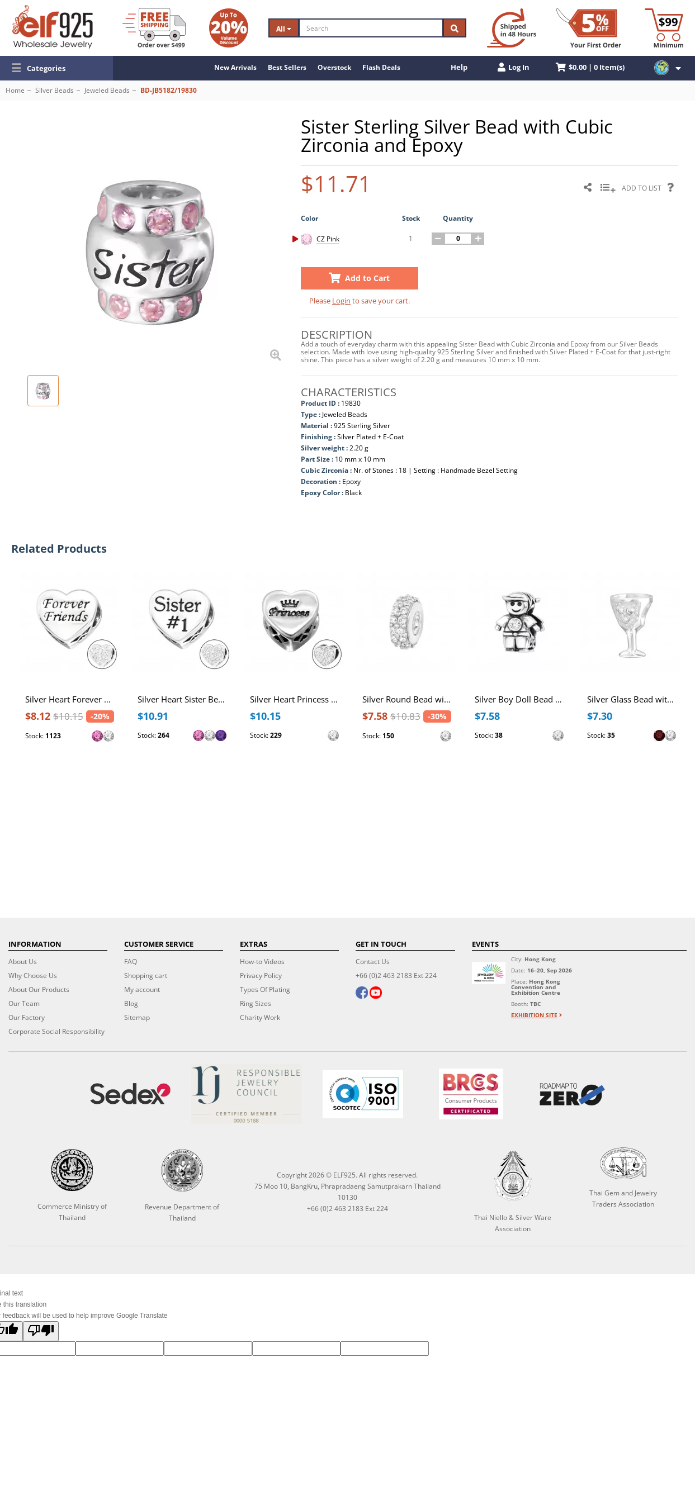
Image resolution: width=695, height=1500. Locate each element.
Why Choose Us (32, 975)
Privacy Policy (261, 975)
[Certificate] (246, 1094)
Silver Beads (54, 90)
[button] (56, 68)
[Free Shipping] (154, 28)
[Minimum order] (664, 28)
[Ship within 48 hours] (511, 28)
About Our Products (38, 989)
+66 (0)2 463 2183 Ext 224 (396, 975)
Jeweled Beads (107, 90)
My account (142, 989)
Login (341, 301)
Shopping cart (145, 975)
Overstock (334, 67)
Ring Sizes (255, 1003)
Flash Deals (381, 67)
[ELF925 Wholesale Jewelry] (52, 26)
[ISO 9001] (363, 1094)
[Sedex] (130, 1094)
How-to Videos (262, 961)
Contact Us (373, 961)
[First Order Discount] (588, 28)
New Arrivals (235, 67)
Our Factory (26, 1017)
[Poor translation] (41, 1331)
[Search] (371, 27)
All (283, 29)
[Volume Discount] (228, 28)
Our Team (24, 1003)
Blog (131, 1003)
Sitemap (137, 1017)
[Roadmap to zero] (572, 1094)
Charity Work (260, 1017)
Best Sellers (287, 67)
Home (15, 90)
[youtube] (376, 993)
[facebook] (362, 993)
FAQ (130, 961)
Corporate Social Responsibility (56, 1031)
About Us (22, 961)
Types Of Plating (265, 989)
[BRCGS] (471, 1094)
